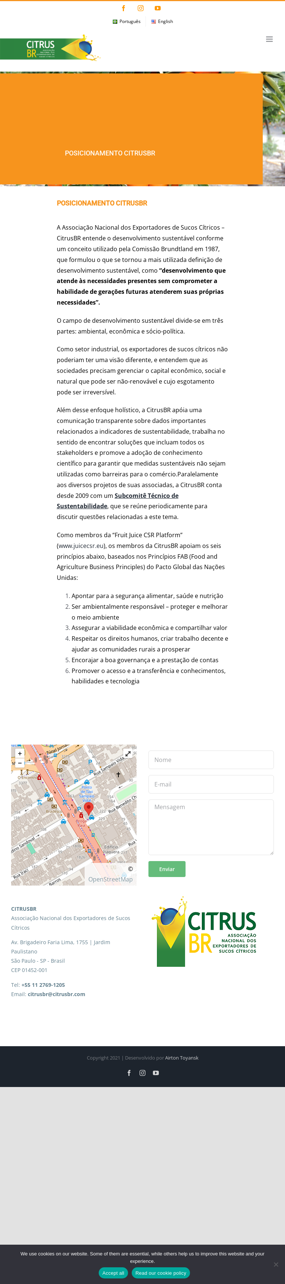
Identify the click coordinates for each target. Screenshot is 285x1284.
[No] (275, 1264)
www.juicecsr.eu (81, 546)
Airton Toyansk (182, 1057)
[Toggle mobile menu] (270, 39)
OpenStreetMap (110, 879)
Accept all (113, 1273)
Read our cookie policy (160, 1273)
